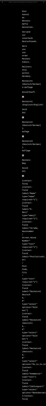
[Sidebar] (2, 2)
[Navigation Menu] (43, 2)
